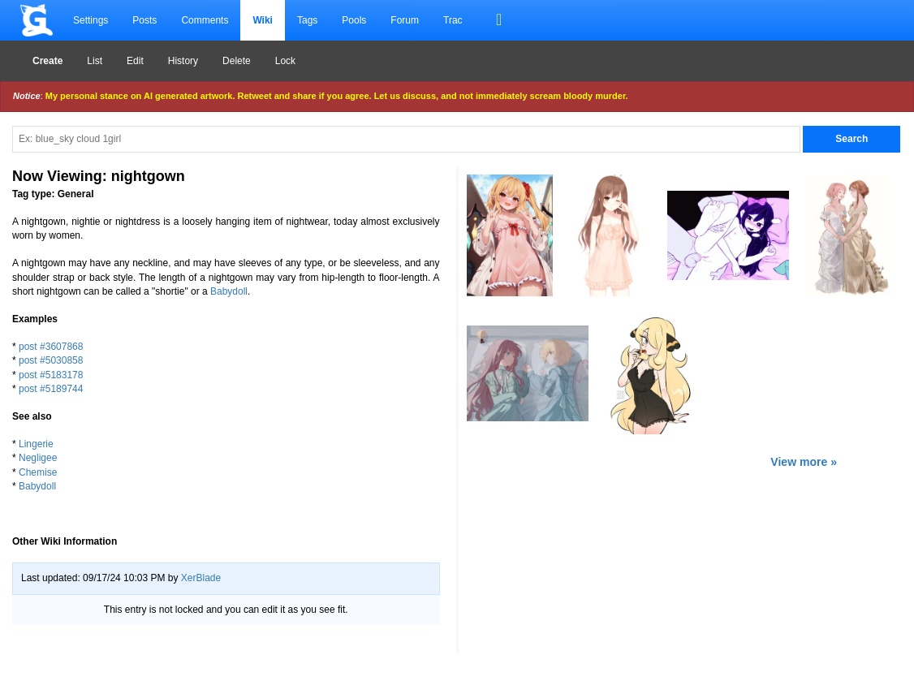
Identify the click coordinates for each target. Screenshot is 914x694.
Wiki (262, 20)
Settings (90, 20)
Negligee (38, 457)
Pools (354, 20)
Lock (285, 61)
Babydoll (229, 291)
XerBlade (201, 578)
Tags (307, 20)
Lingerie (36, 444)
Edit (135, 61)
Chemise (38, 472)
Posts (144, 20)
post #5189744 (51, 388)
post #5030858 (51, 360)
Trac (453, 20)
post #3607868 (51, 346)
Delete (236, 61)
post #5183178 (51, 375)
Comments (204, 20)
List (94, 61)
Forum (404, 20)
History (183, 61)
